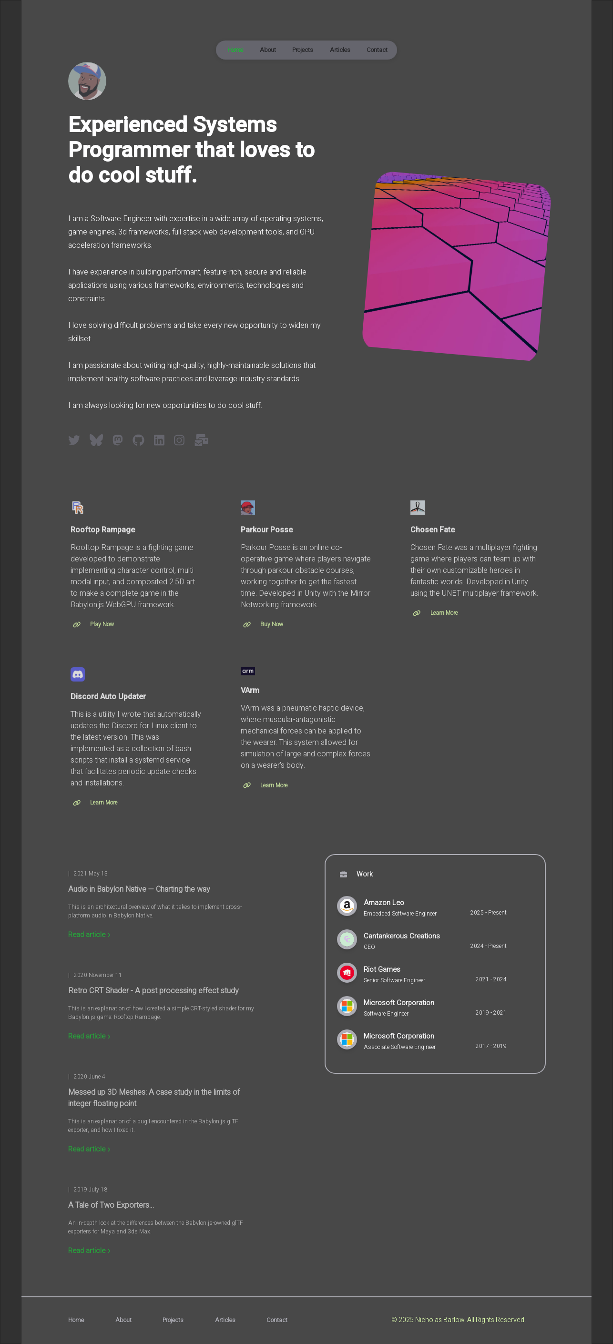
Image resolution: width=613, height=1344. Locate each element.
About (268, 50)
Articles (340, 50)
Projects (302, 50)
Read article (89, 934)
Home (235, 50)
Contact (377, 50)
